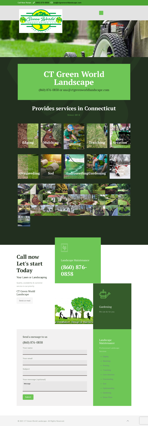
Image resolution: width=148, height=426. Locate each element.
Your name (55, 351)
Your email (55, 361)
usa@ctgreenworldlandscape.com (67, 2)
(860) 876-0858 (42, 2)
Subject (55, 372)
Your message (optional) (55, 384)
